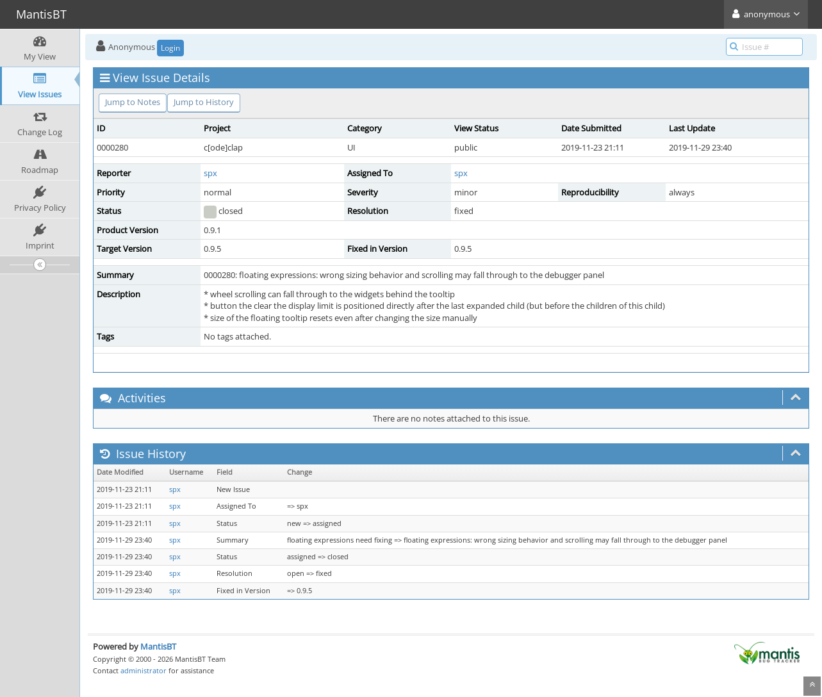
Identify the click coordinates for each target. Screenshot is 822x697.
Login (170, 47)
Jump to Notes (132, 102)
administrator (143, 670)
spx (210, 173)
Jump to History (204, 102)
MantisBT (158, 646)
